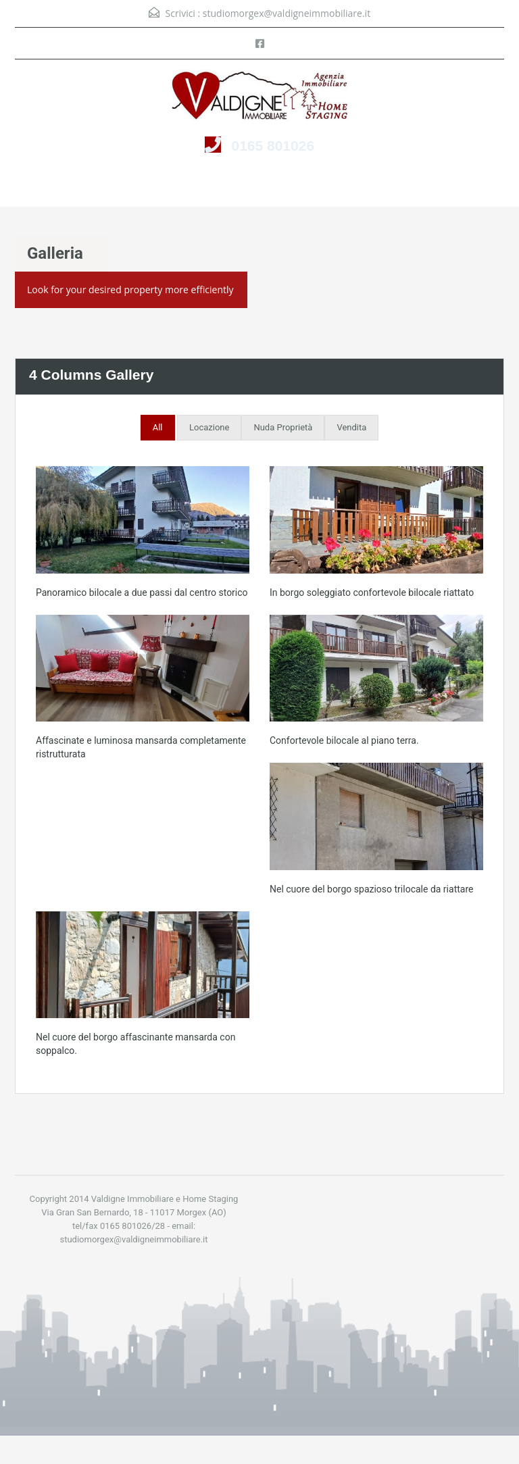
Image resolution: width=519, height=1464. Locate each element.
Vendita (351, 427)
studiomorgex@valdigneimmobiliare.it (286, 13)
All (158, 427)
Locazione (209, 427)
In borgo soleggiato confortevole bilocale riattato (372, 592)
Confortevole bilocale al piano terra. (344, 740)
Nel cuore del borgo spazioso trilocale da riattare (371, 889)
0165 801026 (272, 145)
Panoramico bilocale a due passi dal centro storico (142, 592)
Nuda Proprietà (282, 427)
